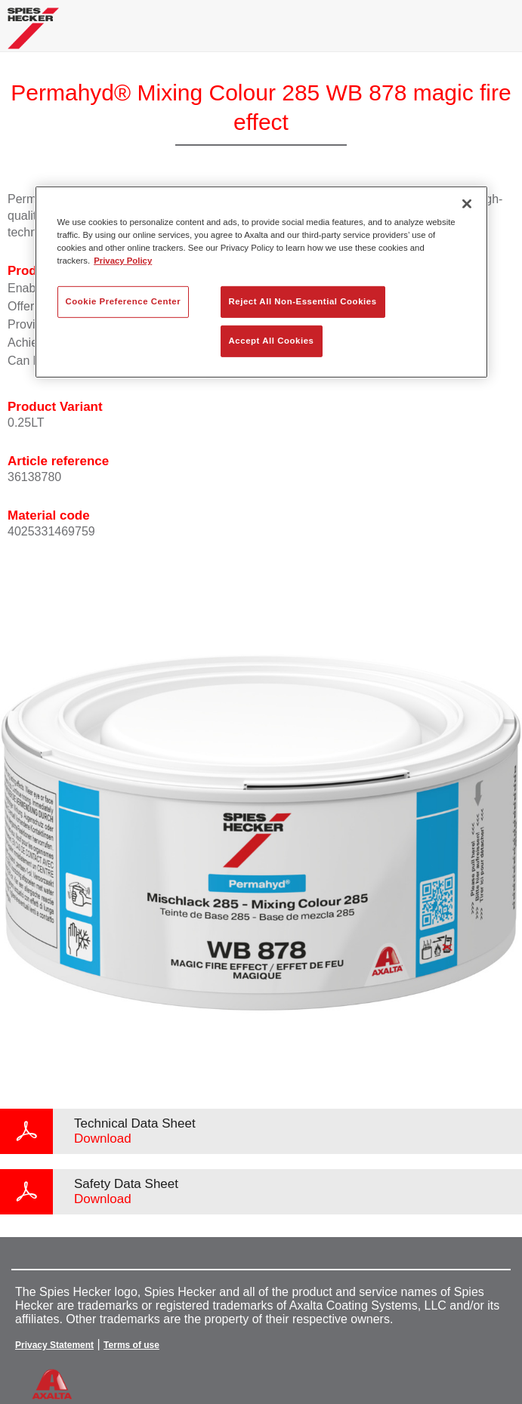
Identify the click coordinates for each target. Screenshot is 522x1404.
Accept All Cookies (271, 340)
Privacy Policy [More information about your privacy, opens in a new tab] (123, 260)
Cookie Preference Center (123, 301)
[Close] (466, 204)
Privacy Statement (54, 1345)
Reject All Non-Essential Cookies (303, 301)
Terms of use (131, 1345)
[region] (261, 282)
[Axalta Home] (33, 34)
